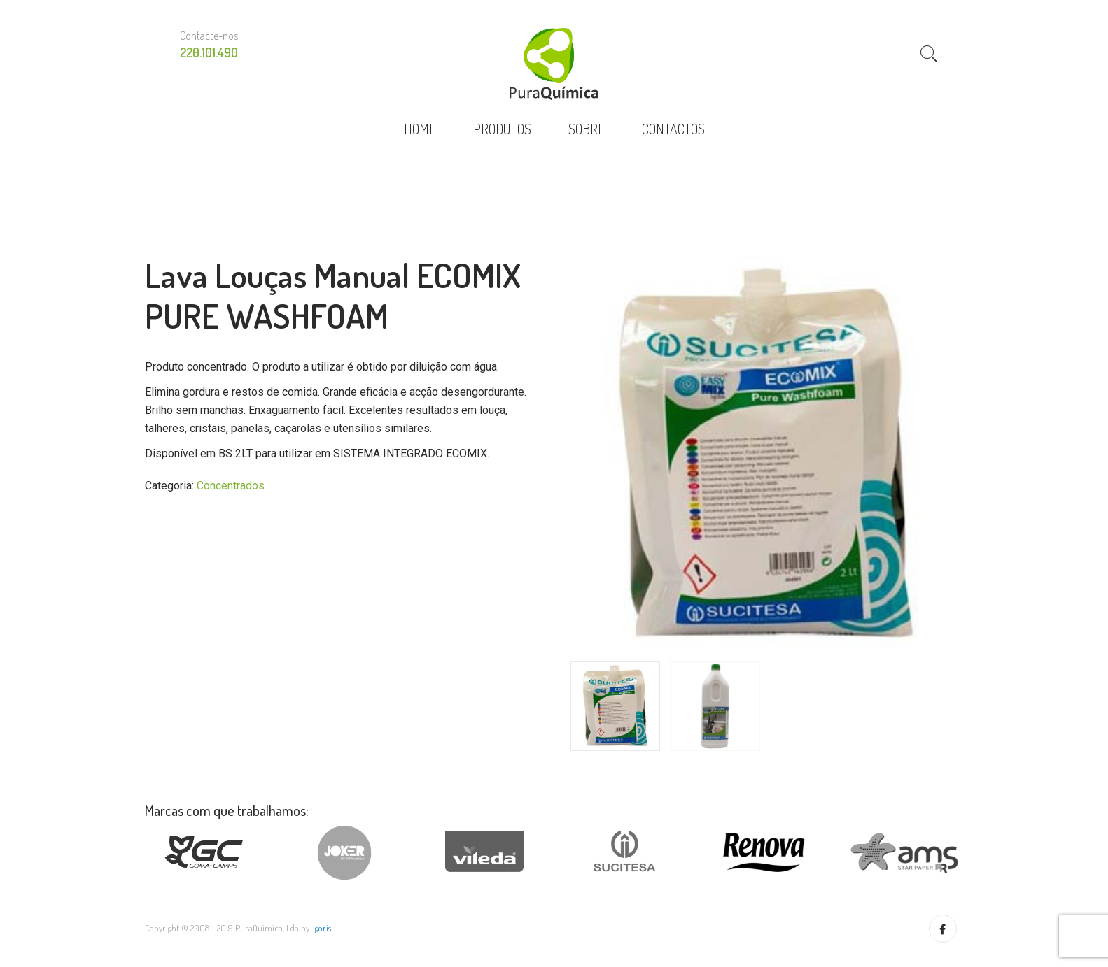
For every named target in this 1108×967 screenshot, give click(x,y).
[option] (764, 454)
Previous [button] (554, 454)
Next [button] (974, 454)
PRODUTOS (502, 129)
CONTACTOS (673, 129)
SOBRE (586, 129)
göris (323, 927)
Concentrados (231, 485)
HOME (420, 129)
